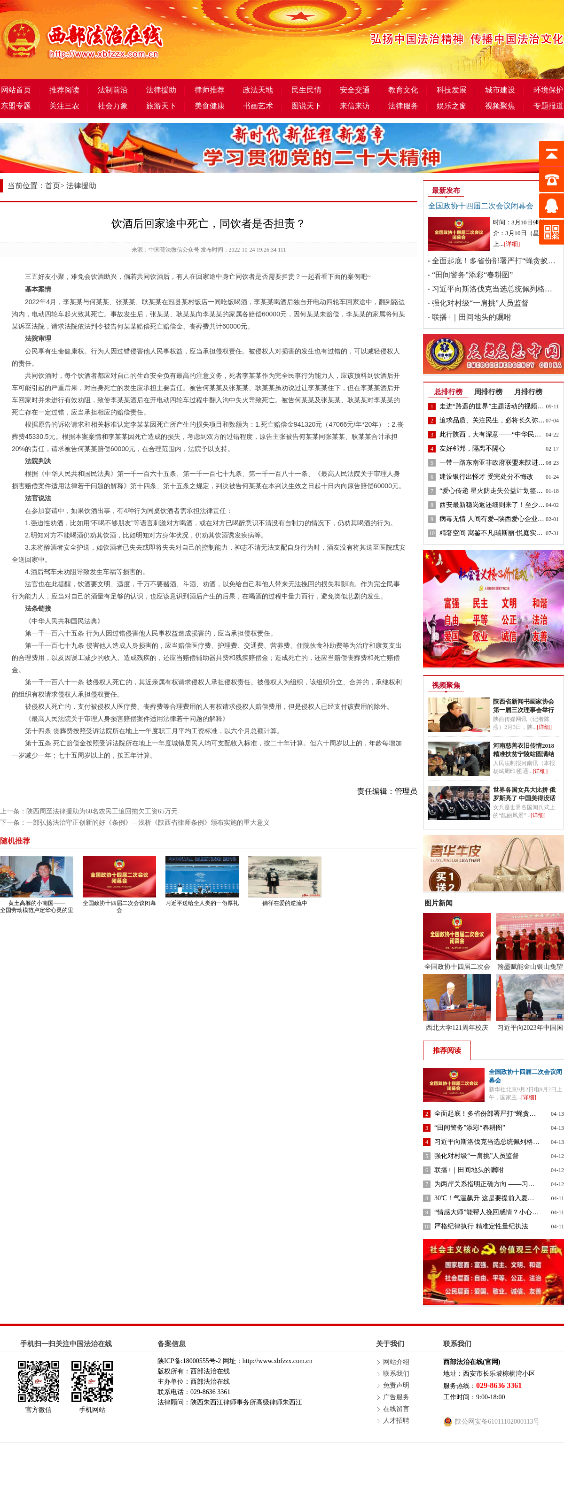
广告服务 (396, 1397)
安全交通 (355, 90)
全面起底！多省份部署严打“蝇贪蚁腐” (495, 261)
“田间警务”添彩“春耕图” (472, 275)
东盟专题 (16, 106)
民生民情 (306, 90)
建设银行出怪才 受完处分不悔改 (486, 476)
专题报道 (548, 106)
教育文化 (403, 90)
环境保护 (548, 90)
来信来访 (355, 106)
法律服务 (403, 106)
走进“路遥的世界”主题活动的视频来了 (494, 406)
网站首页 (16, 90)
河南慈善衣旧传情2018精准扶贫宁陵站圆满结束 (523, 754)
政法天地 (258, 90)
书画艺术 (258, 106)
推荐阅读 (64, 90)
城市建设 (500, 90)
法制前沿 (113, 90)
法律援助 (161, 90)
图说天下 (306, 106)
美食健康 (210, 106)
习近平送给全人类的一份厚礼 (202, 903)
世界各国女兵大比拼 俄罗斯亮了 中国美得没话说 (524, 798)
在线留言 (396, 1408)
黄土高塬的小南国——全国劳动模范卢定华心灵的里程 (36, 910)
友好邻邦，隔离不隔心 (472, 448)
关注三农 (64, 106)
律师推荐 (210, 90)
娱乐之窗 (452, 106)
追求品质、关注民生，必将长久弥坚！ (495, 420)
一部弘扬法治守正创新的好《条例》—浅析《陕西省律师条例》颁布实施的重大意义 (148, 822)
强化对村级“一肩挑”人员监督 (480, 303)
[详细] (512, 243)
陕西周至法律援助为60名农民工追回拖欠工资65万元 (102, 811)
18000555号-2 (202, 1361)
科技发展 (452, 90)
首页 (52, 186)
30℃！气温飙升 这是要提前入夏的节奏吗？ (497, 1198)
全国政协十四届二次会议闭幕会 (119, 906)
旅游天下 (161, 106)
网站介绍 (396, 1361)
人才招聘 (396, 1420)
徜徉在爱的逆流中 (284, 903)
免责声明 (396, 1385)
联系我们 (396, 1373)
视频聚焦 (500, 106)
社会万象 (113, 106)
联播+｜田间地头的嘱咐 (471, 317)
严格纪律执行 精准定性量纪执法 (481, 1226)
